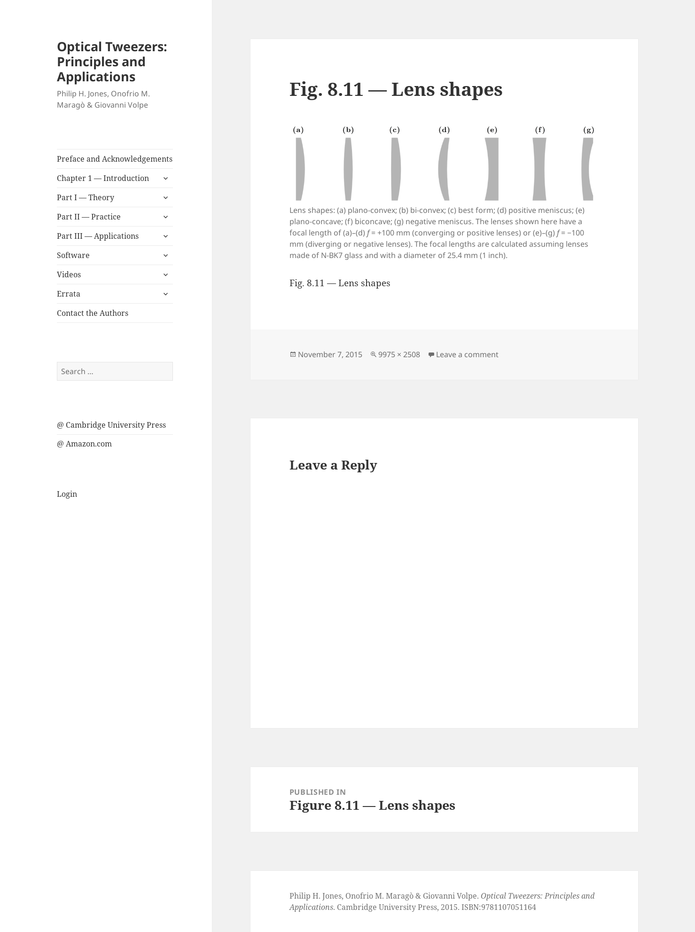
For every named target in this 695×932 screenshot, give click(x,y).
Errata (68, 294)
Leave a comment (467, 354)
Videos (69, 274)
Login (67, 494)
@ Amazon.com (84, 444)
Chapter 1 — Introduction (103, 178)
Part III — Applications (98, 236)
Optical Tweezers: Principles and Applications (112, 61)
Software (73, 255)
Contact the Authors (92, 313)
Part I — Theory (85, 197)
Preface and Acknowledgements (114, 159)
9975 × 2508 (399, 354)
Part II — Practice (89, 216)
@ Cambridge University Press (111, 425)
